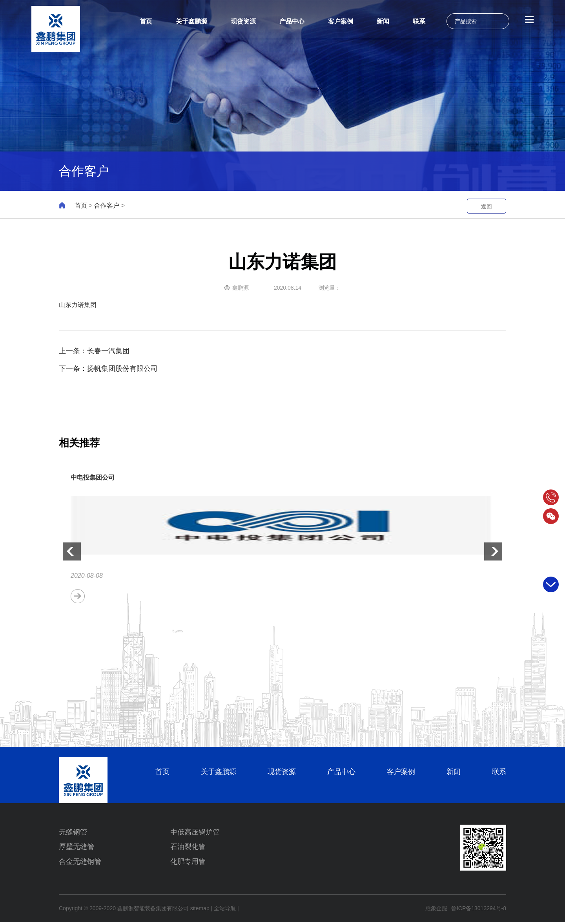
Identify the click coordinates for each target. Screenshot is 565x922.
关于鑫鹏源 (191, 21)
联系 (419, 21)
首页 (146, 21)
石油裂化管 (188, 847)
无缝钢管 (73, 832)
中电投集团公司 (93, 477)
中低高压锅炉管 (195, 832)
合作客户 (106, 205)
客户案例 (340, 21)
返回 (486, 206)
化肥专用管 (188, 861)
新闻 (383, 21)
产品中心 (291, 21)
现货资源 (243, 21)
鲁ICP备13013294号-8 (478, 908)
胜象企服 (436, 908)
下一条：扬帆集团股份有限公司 (108, 368)
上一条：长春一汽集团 (94, 351)
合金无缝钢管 (80, 861)
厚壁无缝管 (76, 847)
